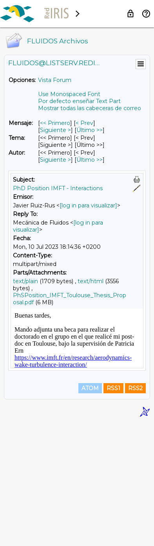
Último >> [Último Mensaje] (89, 130)
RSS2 (135, 511)
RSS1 (113, 511)
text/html (90, 281)
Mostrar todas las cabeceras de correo (89, 108)
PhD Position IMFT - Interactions (58, 188)
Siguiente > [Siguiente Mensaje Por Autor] (55, 159)
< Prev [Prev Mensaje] (84, 123)
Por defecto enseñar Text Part (79, 101)
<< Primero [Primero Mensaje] (55, 123)
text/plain (25, 281)
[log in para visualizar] (88, 205)
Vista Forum (54, 80)
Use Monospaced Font (69, 94)
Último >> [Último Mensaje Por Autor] (89, 159)
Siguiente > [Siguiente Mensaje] (55, 130)
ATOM (90, 511)
